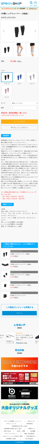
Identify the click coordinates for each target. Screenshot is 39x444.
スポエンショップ (11, 423)
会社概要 (32, 431)
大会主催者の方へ (31, 436)
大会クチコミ (31, 421)
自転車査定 (30, 423)
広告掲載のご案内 (11, 438)
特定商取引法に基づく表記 (19, 426)
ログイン (19, 313)
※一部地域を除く (32, 8)
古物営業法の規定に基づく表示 (12, 428)
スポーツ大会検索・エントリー (12, 421)
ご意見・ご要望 (20, 431)
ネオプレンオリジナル (8, 17)
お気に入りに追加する (19, 127)
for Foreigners (29, 438)
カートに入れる (19, 121)
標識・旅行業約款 (29, 433)
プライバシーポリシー (11, 433)
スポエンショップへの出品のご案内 (13, 436)
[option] (19, 31)
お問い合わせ (7, 431)
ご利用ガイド (31, 428)
